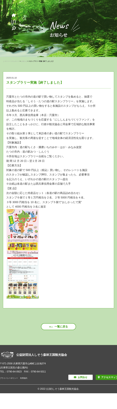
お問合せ (82, 377)
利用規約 (23, 378)
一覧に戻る (61, 326)
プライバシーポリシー (9, 378)
